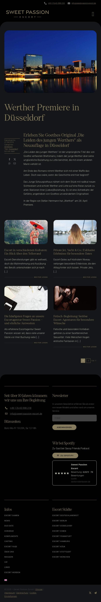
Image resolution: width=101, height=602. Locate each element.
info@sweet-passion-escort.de (84, 3)
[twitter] (90, 593)
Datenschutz (22, 593)
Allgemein (8, 147)
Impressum (9, 593)
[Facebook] (9, 159)
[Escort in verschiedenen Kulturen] (26, 221)
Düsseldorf (13, 149)
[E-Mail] (14, 164)
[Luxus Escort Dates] (75, 221)
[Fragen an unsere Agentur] (26, 287)
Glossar (39, 589)
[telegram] (95, 593)
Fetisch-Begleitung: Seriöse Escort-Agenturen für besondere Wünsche (73, 320)
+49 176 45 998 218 (56, 3)
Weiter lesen (41, 277)
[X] (14, 159)
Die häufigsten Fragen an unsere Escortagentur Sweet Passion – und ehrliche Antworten (24, 320)
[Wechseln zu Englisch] (26, 579)
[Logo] (27, 11)
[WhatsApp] (9, 164)
